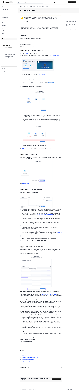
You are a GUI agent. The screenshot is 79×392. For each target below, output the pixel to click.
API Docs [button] (63, 2)
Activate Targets (10, 62)
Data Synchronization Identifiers (27, 359)
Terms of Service (43, 386)
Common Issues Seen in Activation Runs (9, 57)
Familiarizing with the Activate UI (8, 43)
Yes (33, 373)
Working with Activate (10, 45)
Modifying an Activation (11, 50)
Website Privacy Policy (24, 386)
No (39, 373)
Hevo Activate (32, 6)
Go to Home (57, 2)
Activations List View (42, 74)
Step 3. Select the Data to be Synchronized (71, 28)
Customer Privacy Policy (34, 386)
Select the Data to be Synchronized (49, 294)
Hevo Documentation (24, 6)
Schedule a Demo (72, 2)
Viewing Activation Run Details (10, 54)
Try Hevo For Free (56, 379)
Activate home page (54, 55)
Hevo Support (48, 19)
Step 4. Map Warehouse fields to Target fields (71, 30)
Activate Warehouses (10, 60)
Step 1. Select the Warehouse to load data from (71, 22)
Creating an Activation (8, 47)
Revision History (68, 32)
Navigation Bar (27, 53)
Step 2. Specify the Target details (70, 25)
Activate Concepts (10, 41)
